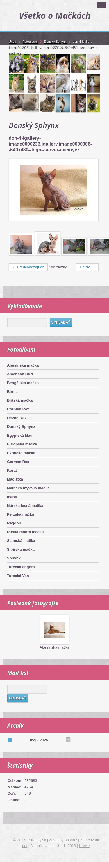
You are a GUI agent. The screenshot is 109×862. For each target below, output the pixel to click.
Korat (12, 470)
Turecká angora (21, 567)
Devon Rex (16, 418)
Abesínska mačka (23, 365)
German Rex (18, 461)
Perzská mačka (20, 514)
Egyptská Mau (19, 435)
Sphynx (14, 558)
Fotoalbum (30, 41)
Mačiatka (15, 479)
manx (12, 497)
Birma (12, 391)
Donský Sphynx (21, 426)
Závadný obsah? (63, 840)
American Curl (20, 374)
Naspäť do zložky (52, 267)
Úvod (12, 41)
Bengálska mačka (23, 383)
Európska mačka (22, 444)
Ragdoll (14, 523)
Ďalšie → (87, 267)
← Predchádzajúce (28, 267)
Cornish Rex (18, 409)
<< (9, 739)
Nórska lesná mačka (25, 505)
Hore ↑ (84, 846)
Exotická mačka (21, 453)
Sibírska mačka (21, 549)
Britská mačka (20, 400)
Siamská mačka (21, 540)
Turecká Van (18, 575)
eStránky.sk (36, 840)
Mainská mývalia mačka (28, 488)
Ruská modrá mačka (25, 532)
